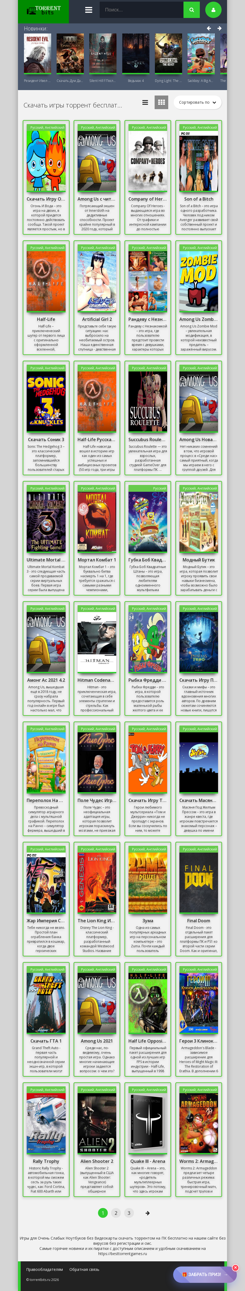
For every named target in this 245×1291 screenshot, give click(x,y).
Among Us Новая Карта (198, 439)
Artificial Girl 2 (97, 319)
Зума (147, 920)
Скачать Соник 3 (46, 439)
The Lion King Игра (97, 920)
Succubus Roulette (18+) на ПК (147, 439)
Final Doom (198, 920)
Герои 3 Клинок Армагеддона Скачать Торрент (198, 1041)
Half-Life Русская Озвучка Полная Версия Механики (97, 439)
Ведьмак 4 (136, 80)
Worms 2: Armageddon (198, 1161)
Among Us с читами (97, 199)
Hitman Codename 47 (97, 680)
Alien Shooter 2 (97, 1161)
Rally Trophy (46, 1161)
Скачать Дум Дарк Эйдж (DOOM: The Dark (70, 80)
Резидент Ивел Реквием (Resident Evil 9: (37, 80)
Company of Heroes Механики (147, 199)
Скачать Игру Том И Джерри (147, 800)
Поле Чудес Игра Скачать (97, 800)
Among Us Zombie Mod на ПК (198, 319)
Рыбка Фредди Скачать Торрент (147, 680)
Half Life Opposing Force (147, 1041)
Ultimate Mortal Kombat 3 (46, 559)
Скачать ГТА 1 (46, 1041)
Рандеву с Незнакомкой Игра (147, 319)
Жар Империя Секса (46, 920)
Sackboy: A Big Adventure (201, 80)
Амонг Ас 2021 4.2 (46, 680)
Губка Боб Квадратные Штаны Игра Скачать (147, 559)
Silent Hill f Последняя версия (103, 80)
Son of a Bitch (198, 199)
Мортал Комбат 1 (97, 559)
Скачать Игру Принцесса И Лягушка (198, 680)
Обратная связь (84, 1269)
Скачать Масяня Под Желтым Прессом (198, 800)
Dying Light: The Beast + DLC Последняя (168, 80)
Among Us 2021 (97, 1041)
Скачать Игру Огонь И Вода (46, 199)
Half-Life (46, 319)
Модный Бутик (199, 559)
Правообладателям (44, 1269)
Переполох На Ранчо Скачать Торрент (46, 800)
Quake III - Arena (147, 1161)
